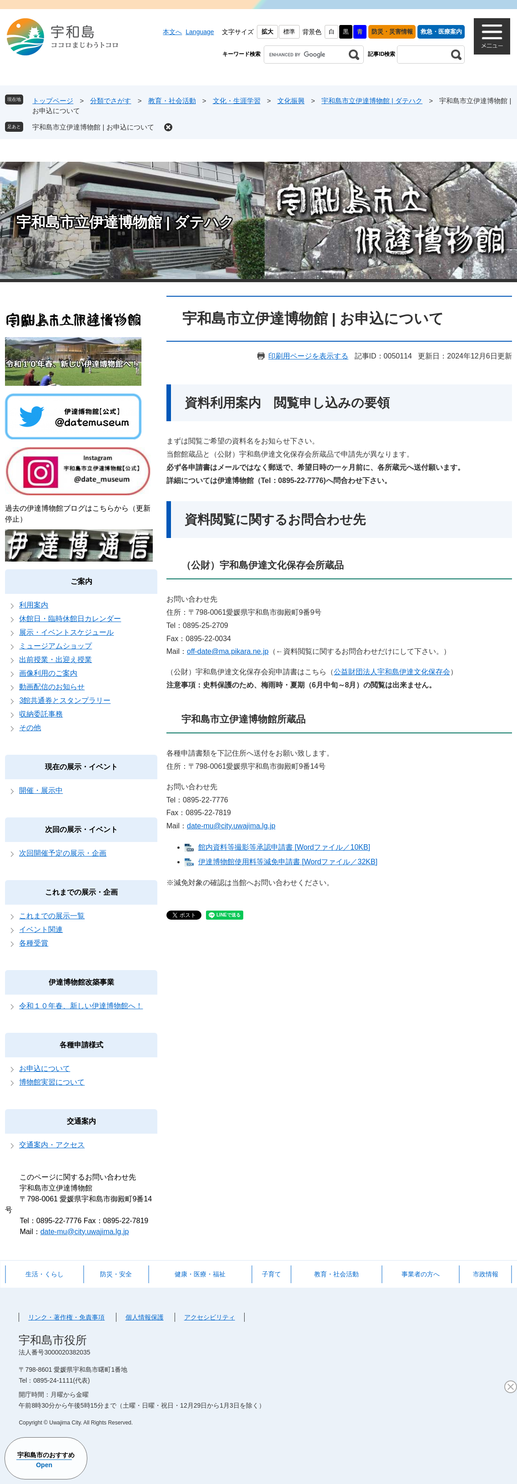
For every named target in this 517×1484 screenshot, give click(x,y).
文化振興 (291, 101)
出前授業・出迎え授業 (55, 659)
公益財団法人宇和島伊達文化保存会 (392, 672)
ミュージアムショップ (55, 646)
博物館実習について (52, 1082)
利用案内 (33, 605)
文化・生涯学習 (237, 101)
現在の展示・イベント (81, 767)
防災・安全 (116, 1274)
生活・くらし (44, 1274)
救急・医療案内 (441, 31)
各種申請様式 (81, 1045)
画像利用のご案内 (48, 673)
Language (200, 31)
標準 (289, 31)
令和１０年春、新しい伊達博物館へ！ (81, 1006)
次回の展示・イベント (81, 829)
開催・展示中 (41, 790)
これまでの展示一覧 (52, 916)
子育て (271, 1274)
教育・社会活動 (172, 101)
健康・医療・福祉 (200, 1274)
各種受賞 (33, 943)
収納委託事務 (41, 714)
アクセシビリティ (209, 1317)
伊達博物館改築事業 (81, 982)
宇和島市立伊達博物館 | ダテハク (371, 101)
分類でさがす (110, 101)
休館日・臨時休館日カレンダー (70, 618)
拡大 (267, 31)
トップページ (52, 101)
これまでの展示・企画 (81, 892)
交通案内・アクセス (52, 1145)
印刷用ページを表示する (308, 356)
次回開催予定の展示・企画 (62, 853)
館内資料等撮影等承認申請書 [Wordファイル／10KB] (284, 847)
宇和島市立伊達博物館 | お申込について (93, 127)
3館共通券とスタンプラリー (64, 700)
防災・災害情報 (392, 31)
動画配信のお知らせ (52, 687)
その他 (30, 728)
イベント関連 (41, 929)
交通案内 (81, 1121)
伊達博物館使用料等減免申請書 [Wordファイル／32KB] (287, 862)
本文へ (172, 31)
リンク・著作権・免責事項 (66, 1317)
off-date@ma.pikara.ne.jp (228, 651)
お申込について (44, 1068)
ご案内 (81, 581)
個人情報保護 (144, 1317)
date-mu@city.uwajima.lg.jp (231, 826)
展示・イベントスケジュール (66, 632)
